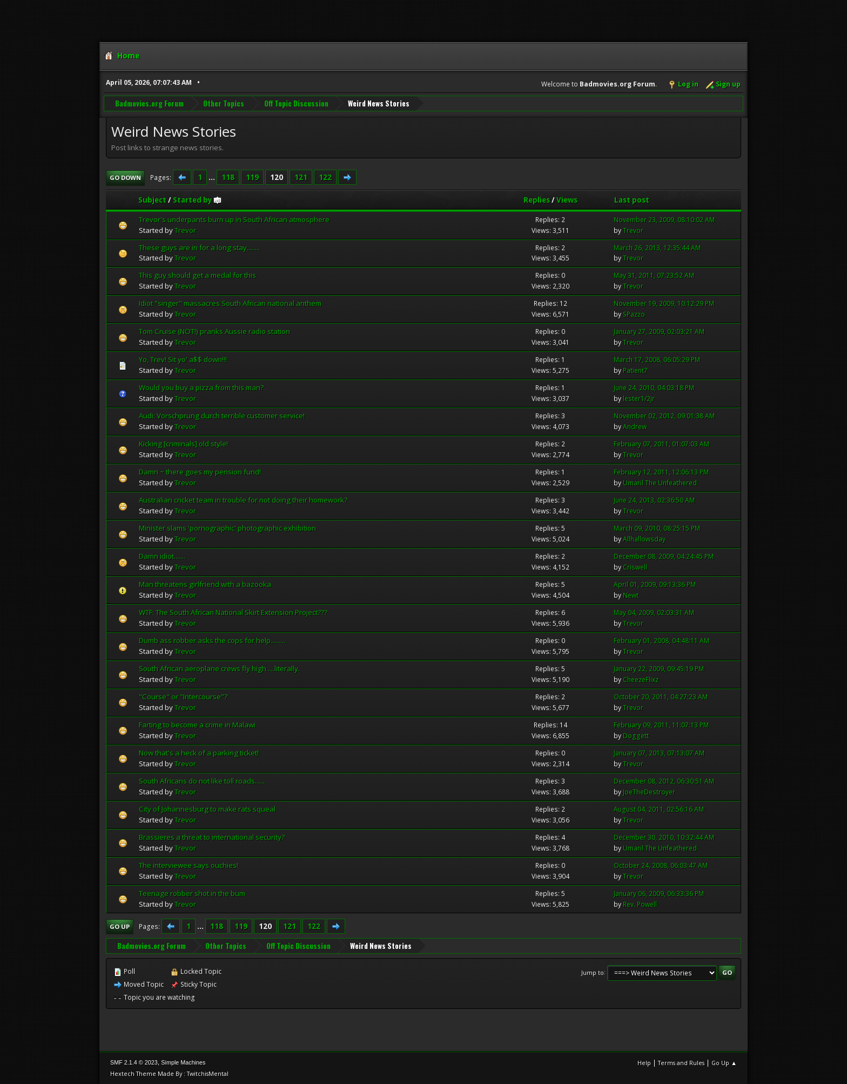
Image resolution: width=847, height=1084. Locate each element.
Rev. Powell (640, 903)
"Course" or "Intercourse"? (183, 696)
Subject (152, 199)
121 (300, 177)
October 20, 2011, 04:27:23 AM (661, 696)
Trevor (185, 230)
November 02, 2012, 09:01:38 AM (664, 415)
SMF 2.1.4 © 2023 (134, 1062)
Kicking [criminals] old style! (183, 443)
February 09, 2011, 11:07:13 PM (661, 724)
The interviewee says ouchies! (188, 864)
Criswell (635, 566)
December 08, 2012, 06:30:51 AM (664, 780)
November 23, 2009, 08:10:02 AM (664, 219)
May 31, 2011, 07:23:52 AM (654, 275)
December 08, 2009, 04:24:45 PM (664, 555)
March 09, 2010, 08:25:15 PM (657, 527)
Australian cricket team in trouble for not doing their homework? (243, 499)
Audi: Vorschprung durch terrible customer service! (222, 415)
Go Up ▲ (724, 1062)
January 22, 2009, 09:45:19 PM (659, 668)
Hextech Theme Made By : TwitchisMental (169, 1073)
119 (252, 177)
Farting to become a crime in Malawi (197, 724)
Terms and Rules (681, 1062)
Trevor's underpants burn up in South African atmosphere (234, 219)
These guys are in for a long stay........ (199, 247)
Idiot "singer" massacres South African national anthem (230, 303)
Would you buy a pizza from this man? (201, 387)
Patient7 (635, 369)
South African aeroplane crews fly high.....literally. (219, 668)
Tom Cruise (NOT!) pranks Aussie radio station (214, 331)
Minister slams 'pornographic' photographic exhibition (227, 527)
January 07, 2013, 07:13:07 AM (659, 752)
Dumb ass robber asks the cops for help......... (212, 640)
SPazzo (634, 313)
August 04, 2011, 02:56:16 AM (659, 808)
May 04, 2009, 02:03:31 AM (654, 612)
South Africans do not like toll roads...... (202, 780)
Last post (631, 199)
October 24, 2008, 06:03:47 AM (661, 864)
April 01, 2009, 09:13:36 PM (655, 583)
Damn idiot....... (162, 555)
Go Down (125, 177)
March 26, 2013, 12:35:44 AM (657, 247)
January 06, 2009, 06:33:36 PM (659, 893)
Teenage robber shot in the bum (192, 893)
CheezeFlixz (640, 679)
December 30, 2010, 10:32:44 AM (664, 836)
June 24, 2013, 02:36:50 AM (654, 499)
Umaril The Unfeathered (660, 482)
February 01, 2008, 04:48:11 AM (661, 640)
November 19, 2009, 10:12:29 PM (664, 303)
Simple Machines (183, 1062)
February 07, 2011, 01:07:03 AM (661, 443)
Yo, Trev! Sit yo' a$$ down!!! (183, 359)
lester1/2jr (639, 398)
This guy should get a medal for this (197, 275)
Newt (630, 594)
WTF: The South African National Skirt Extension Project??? (233, 612)
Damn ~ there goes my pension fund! (200, 471)
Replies (536, 199)
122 (325, 177)
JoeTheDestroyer (649, 791)
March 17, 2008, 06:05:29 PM (657, 359)
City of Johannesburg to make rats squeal (207, 808)
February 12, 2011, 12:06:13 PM (661, 471)
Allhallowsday (644, 538)
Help (644, 1062)
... (213, 177)
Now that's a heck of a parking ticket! (199, 752)
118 (227, 177)
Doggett (636, 735)
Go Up (120, 926)
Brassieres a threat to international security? (212, 836)
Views (566, 199)
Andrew (635, 426)
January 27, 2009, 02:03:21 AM (659, 331)
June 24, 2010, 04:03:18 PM (654, 387)
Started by (197, 199)
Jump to (592, 972)
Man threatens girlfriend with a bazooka (205, 583)
